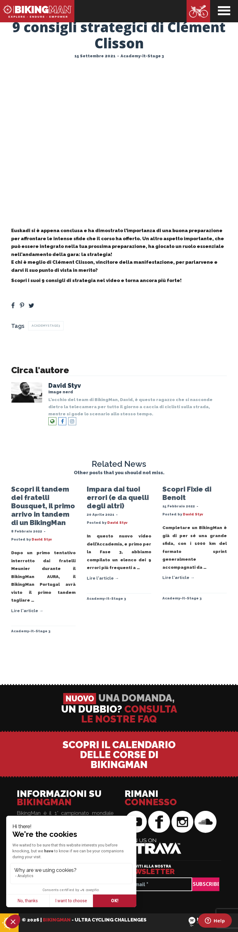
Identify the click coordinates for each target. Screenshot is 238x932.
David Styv (64, 385)
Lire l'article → (27, 610)
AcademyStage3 (46, 325)
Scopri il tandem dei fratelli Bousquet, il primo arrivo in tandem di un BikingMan (43, 506)
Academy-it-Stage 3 (142, 56)
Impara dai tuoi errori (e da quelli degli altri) (118, 497)
